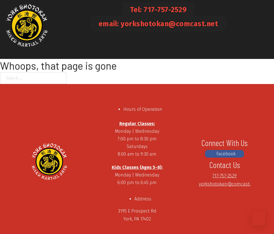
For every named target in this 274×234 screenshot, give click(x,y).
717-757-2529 (224, 176)
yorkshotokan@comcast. (225, 184)
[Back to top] (258, 218)
